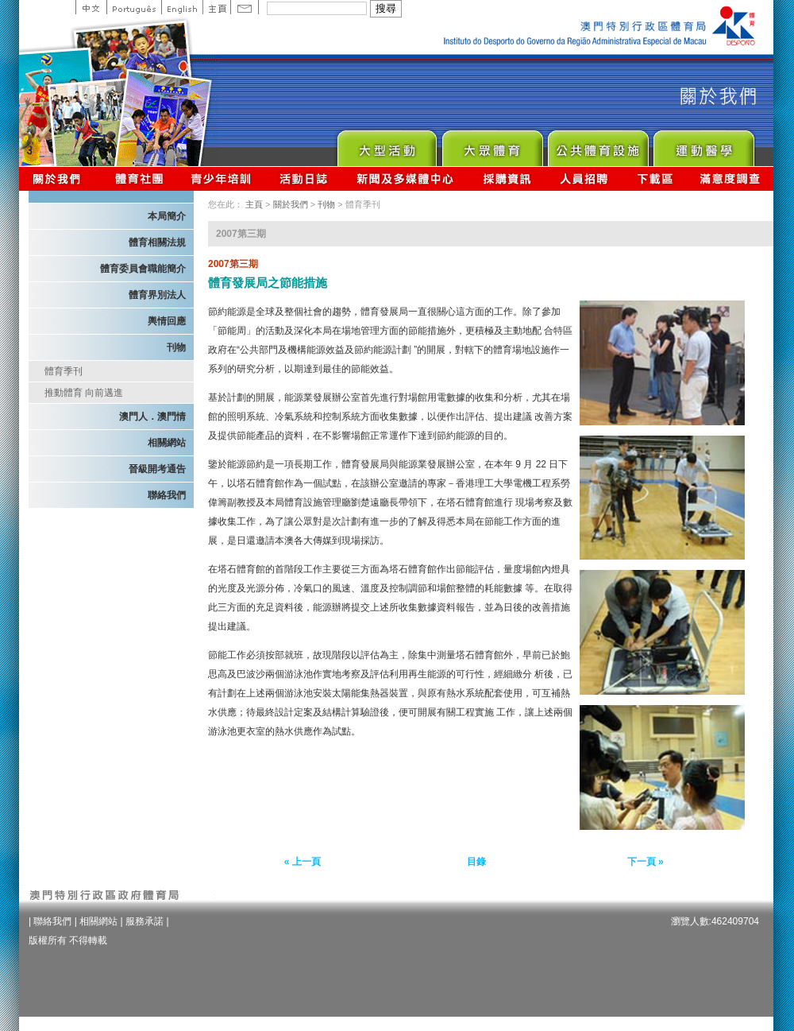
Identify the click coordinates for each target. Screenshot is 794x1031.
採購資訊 (507, 178)
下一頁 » (645, 861)
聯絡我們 (167, 495)
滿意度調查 (730, 178)
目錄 (476, 861)
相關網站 (167, 442)
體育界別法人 (157, 294)
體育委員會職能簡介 (143, 268)
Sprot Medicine (703, 144)
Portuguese (133, 7)
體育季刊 (63, 371)
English (181, 7)
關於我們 (60, 178)
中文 (90, 7)
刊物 (176, 347)
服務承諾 (144, 921)
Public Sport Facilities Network (597, 144)
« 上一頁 (302, 861)
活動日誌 (304, 178)
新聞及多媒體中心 (406, 178)
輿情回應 (167, 321)
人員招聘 (584, 178)
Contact (244, 7)
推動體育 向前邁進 (83, 392)
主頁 (216, 7)
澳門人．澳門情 (152, 416)
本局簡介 (167, 216)
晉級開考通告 (157, 469)
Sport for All (492, 144)
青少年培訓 (221, 178)
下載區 (654, 178)
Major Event (386, 144)
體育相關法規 (157, 242)
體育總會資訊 (139, 178)
